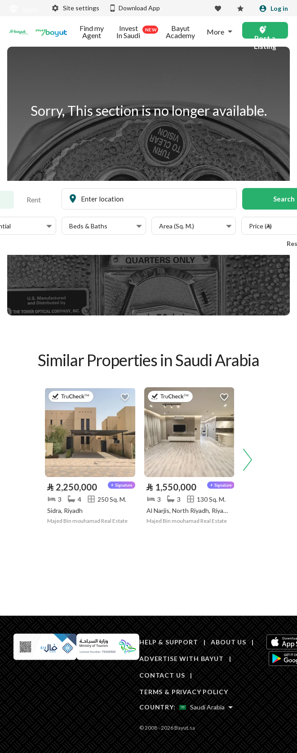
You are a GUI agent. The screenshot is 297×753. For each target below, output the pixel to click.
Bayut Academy (180, 32)
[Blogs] (51, 32)
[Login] (273, 8)
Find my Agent (92, 32)
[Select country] (206, 707)
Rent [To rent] (34, 199)
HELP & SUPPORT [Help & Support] (168, 642)
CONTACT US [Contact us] (162, 675)
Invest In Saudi (135, 32)
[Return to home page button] (18, 32)
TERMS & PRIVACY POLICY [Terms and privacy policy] (183, 692)
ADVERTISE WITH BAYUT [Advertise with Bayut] (181, 658)
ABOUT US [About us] (228, 642)
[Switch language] (24, 8)
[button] (105, 226)
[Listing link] (90, 432)
